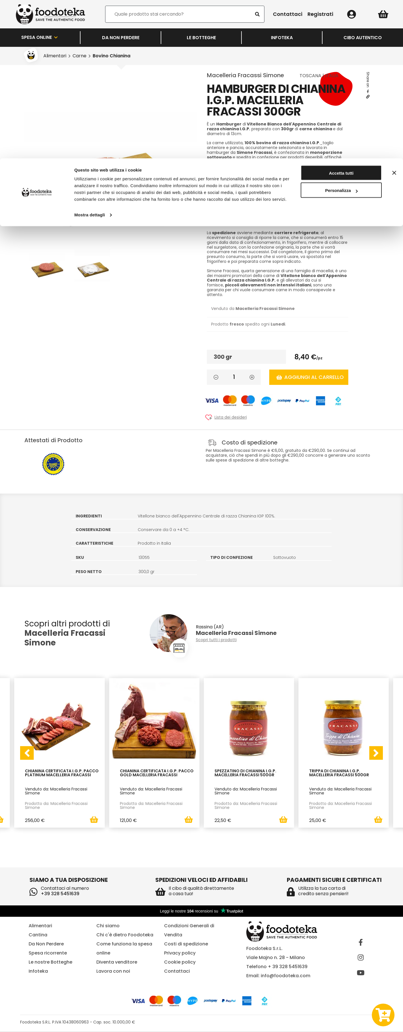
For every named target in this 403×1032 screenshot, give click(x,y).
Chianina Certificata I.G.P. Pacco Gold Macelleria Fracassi (157, 773)
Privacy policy (180, 953)
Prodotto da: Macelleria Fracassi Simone (56, 805)
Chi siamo (108, 926)
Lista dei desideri (231, 417)
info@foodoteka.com (285, 976)
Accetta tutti (341, 14)
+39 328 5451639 (60, 894)
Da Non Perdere (46, 944)
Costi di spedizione (186, 944)
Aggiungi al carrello (310, 377)
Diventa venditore (116, 962)
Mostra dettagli (89, 56)
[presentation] (27, 753)
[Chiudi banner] (394, 14)
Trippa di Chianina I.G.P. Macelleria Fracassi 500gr (339, 773)
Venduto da (253, 308)
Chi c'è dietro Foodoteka (124, 935)
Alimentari (40, 926)
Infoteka (38, 971)
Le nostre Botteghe (50, 962)
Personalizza (341, 32)
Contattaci (177, 971)
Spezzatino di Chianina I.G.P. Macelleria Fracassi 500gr (245, 773)
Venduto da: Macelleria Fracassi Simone (56, 791)
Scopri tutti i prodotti (216, 639)
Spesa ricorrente (48, 953)
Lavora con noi (113, 971)
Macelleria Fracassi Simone (245, 75)
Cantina (38, 935)
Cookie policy (180, 962)
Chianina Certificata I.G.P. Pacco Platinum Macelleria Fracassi (62, 773)
